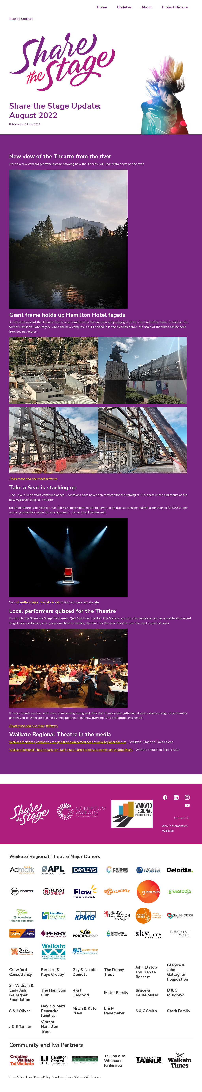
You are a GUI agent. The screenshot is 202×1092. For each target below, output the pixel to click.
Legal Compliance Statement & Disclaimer (76, 1077)
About (146, 7)
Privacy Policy (42, 1077)
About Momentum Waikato (175, 828)
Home (102, 7)
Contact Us (182, 818)
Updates (124, 7)
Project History (175, 7)
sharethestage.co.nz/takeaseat (37, 602)
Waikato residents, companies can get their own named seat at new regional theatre (67, 742)
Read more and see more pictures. (33, 479)
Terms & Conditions (20, 1077)
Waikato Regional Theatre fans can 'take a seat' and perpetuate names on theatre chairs (70, 750)
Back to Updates (21, 19)
